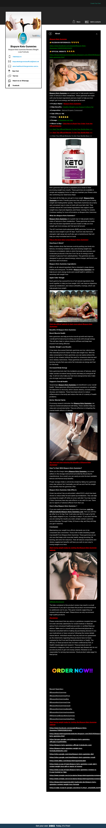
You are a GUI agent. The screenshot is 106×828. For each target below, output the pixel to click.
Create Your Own (95, 3)
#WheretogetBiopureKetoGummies (62, 715)
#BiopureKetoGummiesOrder (60, 702)
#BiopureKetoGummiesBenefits (61, 709)
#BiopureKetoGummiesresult (60, 706)
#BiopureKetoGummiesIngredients (62, 712)
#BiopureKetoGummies (58, 692)
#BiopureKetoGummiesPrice (60, 696)
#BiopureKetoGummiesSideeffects (62, 719)
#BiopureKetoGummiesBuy (59, 699)
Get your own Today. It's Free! (53, 826)
